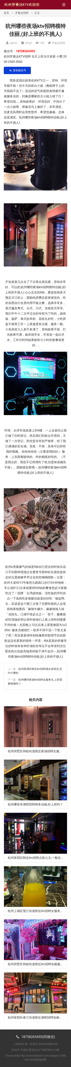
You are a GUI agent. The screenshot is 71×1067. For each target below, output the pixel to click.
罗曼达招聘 (21, 12)
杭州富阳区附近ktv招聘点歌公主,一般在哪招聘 (39, 858)
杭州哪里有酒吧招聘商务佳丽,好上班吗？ (35, 804)
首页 (6, 12)
